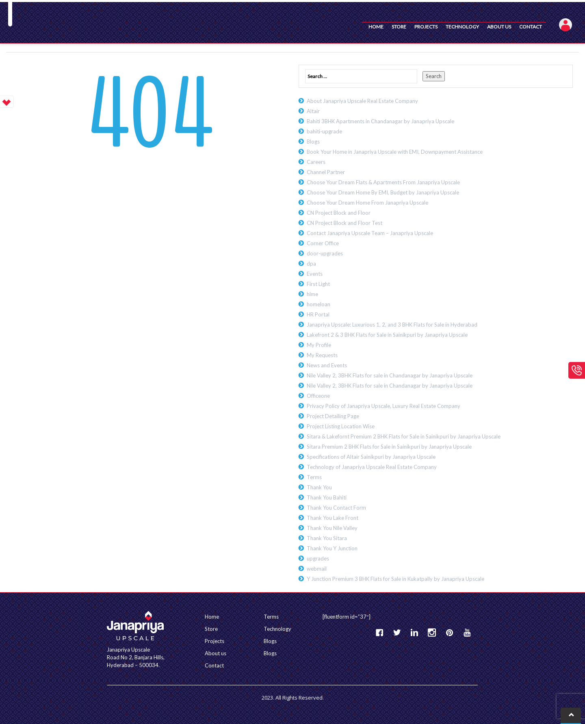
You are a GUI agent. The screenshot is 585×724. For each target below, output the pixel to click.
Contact (530, 27)
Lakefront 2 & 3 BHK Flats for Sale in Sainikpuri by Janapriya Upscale (387, 334)
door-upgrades (325, 253)
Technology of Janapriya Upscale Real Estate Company (372, 467)
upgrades (318, 558)
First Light (318, 284)
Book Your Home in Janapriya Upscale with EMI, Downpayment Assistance (395, 151)
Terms (314, 477)
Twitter (397, 633)
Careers (316, 162)
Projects (426, 27)
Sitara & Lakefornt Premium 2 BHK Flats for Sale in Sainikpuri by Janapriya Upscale (403, 436)
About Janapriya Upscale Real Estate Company (362, 101)
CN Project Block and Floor (338, 212)
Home (376, 27)
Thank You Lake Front (332, 518)
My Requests (322, 355)
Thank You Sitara (327, 538)
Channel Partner (326, 172)
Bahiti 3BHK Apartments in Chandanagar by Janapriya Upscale (380, 121)
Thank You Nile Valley (332, 528)
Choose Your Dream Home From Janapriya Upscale (367, 202)
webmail (317, 568)
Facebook (379, 633)
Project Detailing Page (333, 416)
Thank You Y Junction (332, 548)
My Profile (319, 345)
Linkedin (414, 633)
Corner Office (323, 243)
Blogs (313, 141)
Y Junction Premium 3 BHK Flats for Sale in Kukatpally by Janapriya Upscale (395, 579)
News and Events (327, 365)
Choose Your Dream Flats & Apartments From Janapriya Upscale (383, 182)
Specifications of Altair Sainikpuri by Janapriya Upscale (371, 457)
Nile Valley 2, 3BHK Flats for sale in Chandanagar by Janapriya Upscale (389, 375)
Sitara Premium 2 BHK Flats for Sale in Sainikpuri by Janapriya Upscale (389, 446)
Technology (462, 27)
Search (434, 76)
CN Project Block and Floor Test (344, 223)
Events (315, 273)
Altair (313, 111)
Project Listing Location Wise (341, 426)
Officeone (318, 396)
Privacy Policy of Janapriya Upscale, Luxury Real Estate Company (383, 406)
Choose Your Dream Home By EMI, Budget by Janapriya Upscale (383, 192)
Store (399, 27)
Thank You (319, 487)
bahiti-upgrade (324, 131)
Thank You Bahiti (327, 497)
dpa (311, 263)
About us (499, 27)
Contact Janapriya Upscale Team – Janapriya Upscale (370, 233)
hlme (312, 294)
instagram (432, 633)
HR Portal (318, 314)
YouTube (467, 633)
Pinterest (449, 633)
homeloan (318, 304)
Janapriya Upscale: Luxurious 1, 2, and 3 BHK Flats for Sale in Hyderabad (392, 324)
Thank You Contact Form (336, 507)
